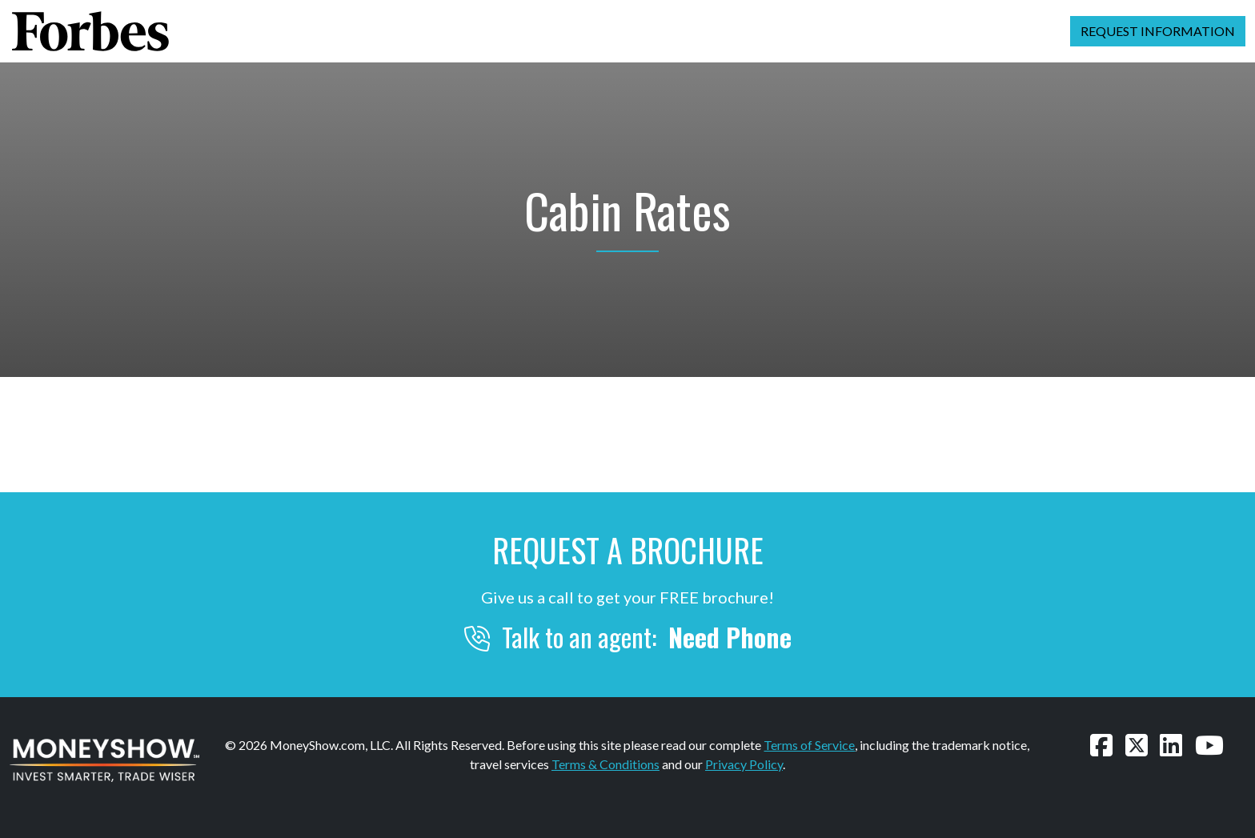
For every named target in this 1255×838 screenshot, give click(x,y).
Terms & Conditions (605, 764)
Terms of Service (809, 744)
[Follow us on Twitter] (1136, 744)
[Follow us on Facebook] (1101, 744)
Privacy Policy (744, 764)
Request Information (1158, 30)
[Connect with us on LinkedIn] (1171, 744)
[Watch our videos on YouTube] (1209, 744)
